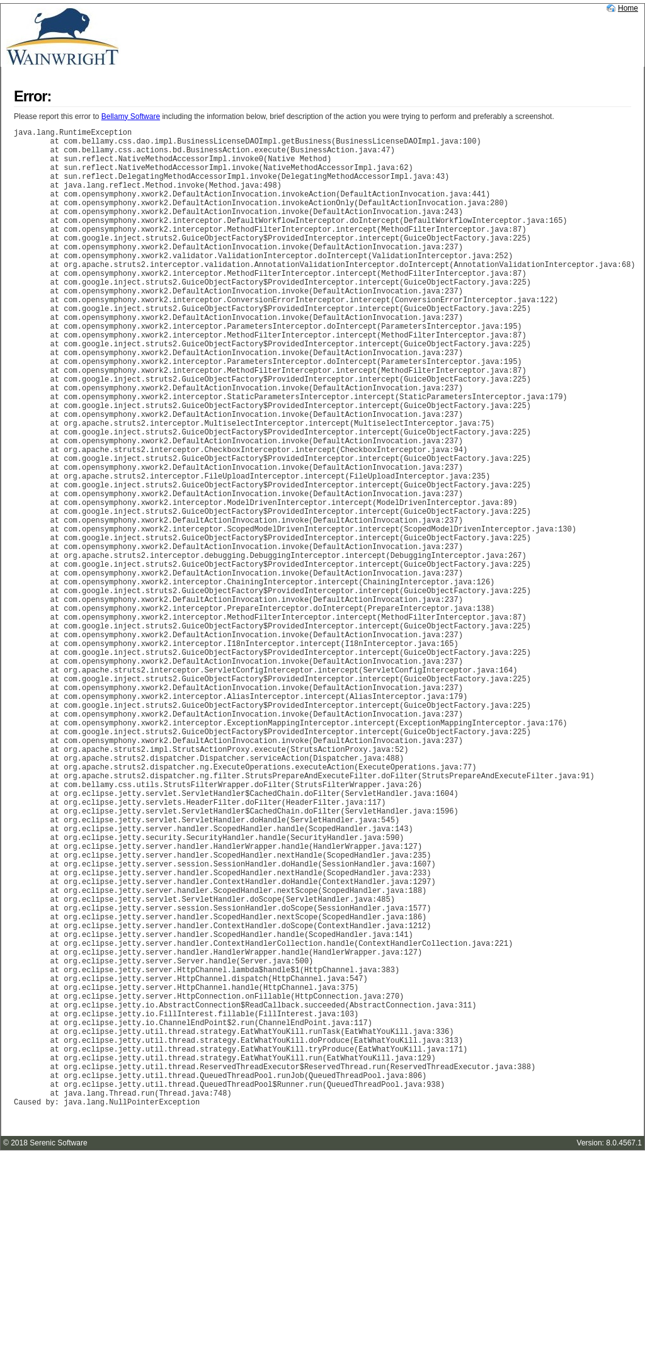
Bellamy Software (130, 116)
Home (628, 8)
